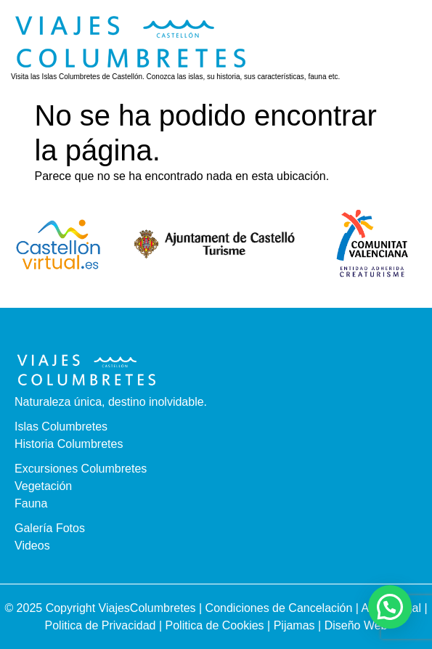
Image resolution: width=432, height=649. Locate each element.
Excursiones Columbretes (81, 468)
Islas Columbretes (61, 426)
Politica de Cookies (215, 625)
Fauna (31, 503)
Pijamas (294, 625)
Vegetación (43, 486)
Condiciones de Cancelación (280, 608)
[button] (404, 46)
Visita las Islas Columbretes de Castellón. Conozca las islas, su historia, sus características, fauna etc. (175, 77)
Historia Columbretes (69, 444)
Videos (32, 545)
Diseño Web (356, 625)
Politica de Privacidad (102, 625)
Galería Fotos (50, 528)
